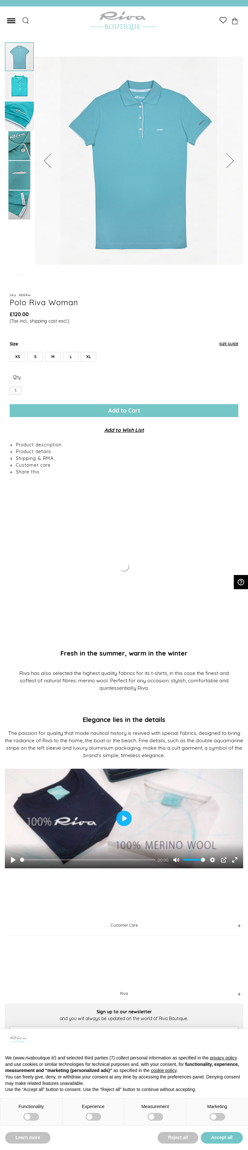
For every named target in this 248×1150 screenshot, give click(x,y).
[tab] (124, 444)
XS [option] (17, 356)
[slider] (87, 860)
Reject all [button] (178, 1137)
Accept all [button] (221, 1137)
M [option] (53, 356)
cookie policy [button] (163, 1070)
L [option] (71, 356)
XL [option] (88, 356)
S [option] (35, 356)
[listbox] (124, 358)
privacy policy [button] (223, 1057)
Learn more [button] (28, 1137)
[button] (47, 160)
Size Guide (228, 344)
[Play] (13, 860)
